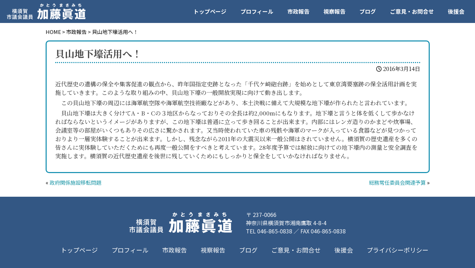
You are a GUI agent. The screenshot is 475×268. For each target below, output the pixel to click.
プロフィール (256, 11)
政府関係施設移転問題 (77, 182)
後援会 (456, 11)
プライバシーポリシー (397, 249)
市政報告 (298, 11)
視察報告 (334, 11)
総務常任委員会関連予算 (395, 182)
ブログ (367, 11)
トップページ (209, 11)
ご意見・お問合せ (412, 11)
